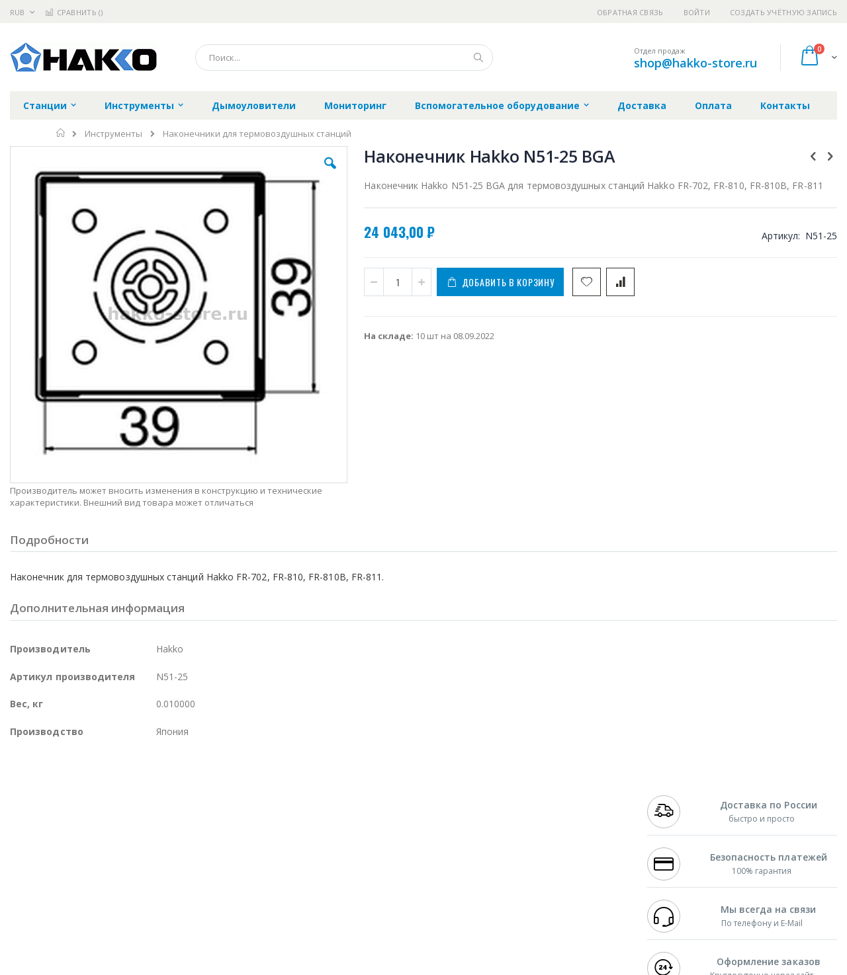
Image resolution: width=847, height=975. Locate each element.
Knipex (75, 911)
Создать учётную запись (783, 12)
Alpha (79, 834)
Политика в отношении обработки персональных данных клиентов (366, 854)
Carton (157, 860)
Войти (697, 12)
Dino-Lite (114, 860)
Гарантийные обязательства (354, 796)
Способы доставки (543, 822)
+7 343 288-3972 (676, 822)
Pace (114, 796)
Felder (116, 834)
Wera (113, 911)
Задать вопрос (324, 886)
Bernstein (29, 911)
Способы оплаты (539, 847)
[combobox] (344, 57)
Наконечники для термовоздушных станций (257, 134)
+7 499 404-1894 (676, 796)
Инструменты (113, 134)
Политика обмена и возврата (355, 822)
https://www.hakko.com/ (220, 966)
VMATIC (167, 886)
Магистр (208, 808)
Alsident (191, 796)
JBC (85, 796)
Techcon (123, 886)
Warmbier (73, 886)
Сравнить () (73, 12)
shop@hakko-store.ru (695, 63)
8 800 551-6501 (680, 834)
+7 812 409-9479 (676, 808)
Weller (149, 796)
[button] (246, 173)
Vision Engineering (47, 860)
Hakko (23, 796)
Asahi (153, 834)
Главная (61, 133)
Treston (25, 886)
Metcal (110, 808)
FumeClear (63, 808)
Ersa (57, 796)
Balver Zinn (33, 834)
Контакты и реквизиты (553, 796)
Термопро (157, 808)
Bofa (19, 808)
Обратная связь (630, 12)
